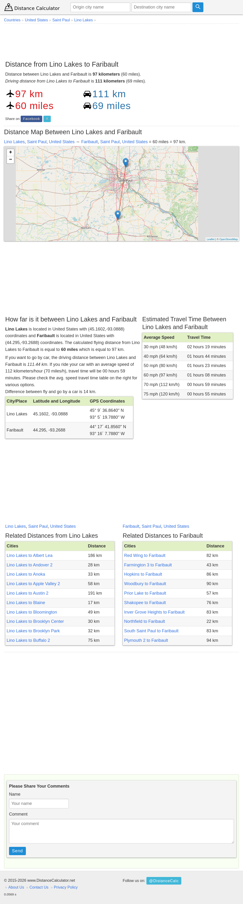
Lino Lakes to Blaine (26, 602)
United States (62, 141)
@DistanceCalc (164, 881)
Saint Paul (37, 141)
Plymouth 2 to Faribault (146, 640)
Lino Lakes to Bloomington (32, 612)
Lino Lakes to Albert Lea (29, 555)
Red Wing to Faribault (144, 555)
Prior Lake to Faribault (145, 593)
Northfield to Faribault (144, 621)
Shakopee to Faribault (145, 602)
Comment (18, 814)
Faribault (89, 141)
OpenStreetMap (228, 239)
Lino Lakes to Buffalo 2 (28, 640)
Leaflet (211, 239)
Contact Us (38, 887)
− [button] (10, 159)
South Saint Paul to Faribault (151, 631)
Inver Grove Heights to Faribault (154, 612)
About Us (16, 887)
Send (17, 851)
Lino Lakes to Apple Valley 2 (33, 583)
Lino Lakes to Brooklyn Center (35, 621)
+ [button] (10, 152)
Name (14, 794)
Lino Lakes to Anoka (26, 574)
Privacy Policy (66, 887)
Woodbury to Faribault (145, 583)
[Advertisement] (121, 40)
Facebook (31, 119)
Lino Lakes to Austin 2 (27, 593)
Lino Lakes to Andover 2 (29, 565)
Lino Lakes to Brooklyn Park (33, 631)
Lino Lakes (14, 141)
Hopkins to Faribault (143, 574)
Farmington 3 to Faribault (148, 565)
